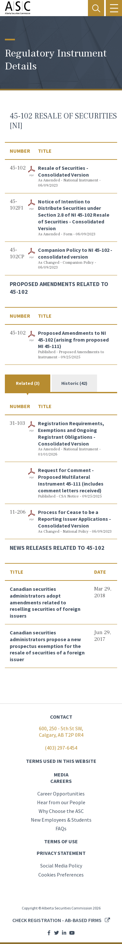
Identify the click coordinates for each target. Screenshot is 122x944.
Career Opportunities (61, 793)
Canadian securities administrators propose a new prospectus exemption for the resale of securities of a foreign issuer (47, 645)
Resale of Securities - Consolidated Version (63, 171)
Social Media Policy (61, 865)
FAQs (61, 828)
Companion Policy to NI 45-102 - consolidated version (75, 253)
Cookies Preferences (61, 874)
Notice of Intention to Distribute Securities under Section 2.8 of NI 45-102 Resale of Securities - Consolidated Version (73, 214)
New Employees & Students (61, 819)
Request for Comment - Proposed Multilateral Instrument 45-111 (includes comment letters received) (71, 480)
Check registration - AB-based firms (57, 920)
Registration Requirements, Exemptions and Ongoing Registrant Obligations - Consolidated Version (71, 433)
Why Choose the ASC (61, 811)
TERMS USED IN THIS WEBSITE (61, 761)
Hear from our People (61, 802)
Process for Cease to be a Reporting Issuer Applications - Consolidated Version (74, 519)
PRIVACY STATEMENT (61, 853)
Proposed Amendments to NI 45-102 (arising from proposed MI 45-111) (73, 340)
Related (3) (28, 383)
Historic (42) (74, 383)
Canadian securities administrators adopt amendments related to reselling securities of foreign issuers (45, 602)
